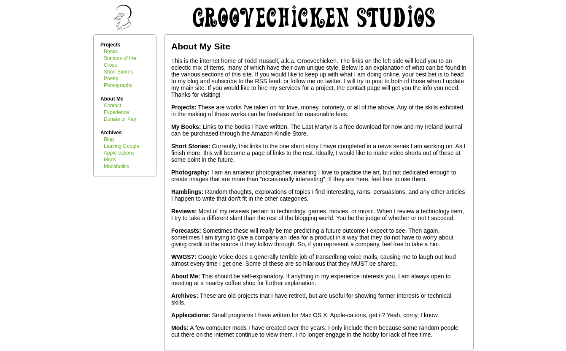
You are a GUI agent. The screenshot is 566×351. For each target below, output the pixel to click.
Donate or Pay (120, 119)
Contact (112, 106)
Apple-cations (119, 153)
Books (111, 51)
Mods (110, 160)
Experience (116, 112)
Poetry (111, 79)
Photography (118, 85)
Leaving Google (121, 146)
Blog (109, 139)
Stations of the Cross (120, 61)
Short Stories (118, 72)
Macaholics (116, 166)
